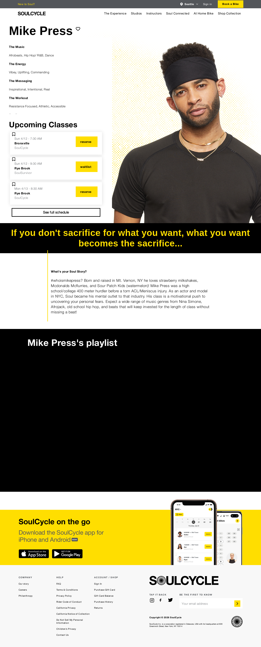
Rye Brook (22, 168)
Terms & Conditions (67, 590)
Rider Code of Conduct (69, 602)
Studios (136, 13)
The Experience (115, 13)
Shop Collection (229, 13)
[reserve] (87, 141)
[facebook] (161, 600)
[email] (211, 603)
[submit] (78, 28)
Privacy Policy (64, 596)
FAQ (58, 584)
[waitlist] (87, 166)
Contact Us (62, 635)
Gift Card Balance (103, 596)
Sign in (207, 4)
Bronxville (21, 143)
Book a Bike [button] (230, 3)
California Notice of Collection (73, 614)
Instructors (154, 13)
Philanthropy (26, 596)
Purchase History (103, 602)
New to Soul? (26, 4)
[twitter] (170, 600)
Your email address (195, 603)
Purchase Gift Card (104, 590)
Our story (24, 584)
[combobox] (189, 4)
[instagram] (152, 600)
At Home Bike (203, 13)
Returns (98, 608)
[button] (189, 4)
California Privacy (66, 608)
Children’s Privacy (66, 629)
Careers (23, 590)
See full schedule (56, 212)
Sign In (98, 584)
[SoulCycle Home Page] (32, 13)
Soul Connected (177, 13)
